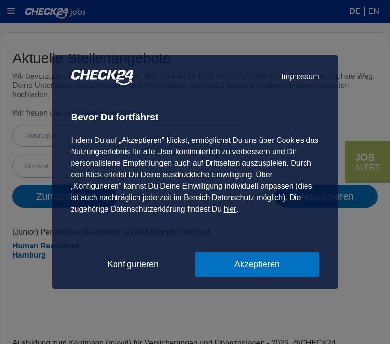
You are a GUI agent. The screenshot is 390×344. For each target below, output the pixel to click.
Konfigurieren (132, 264)
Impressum (300, 77)
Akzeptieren (257, 264)
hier (230, 209)
